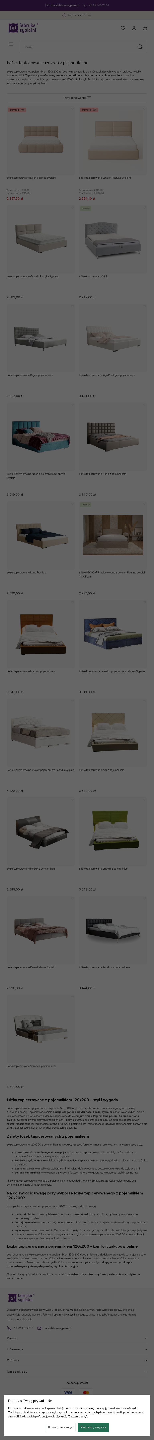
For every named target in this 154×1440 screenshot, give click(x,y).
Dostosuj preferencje (60, 1427)
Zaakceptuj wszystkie (93, 1427)
